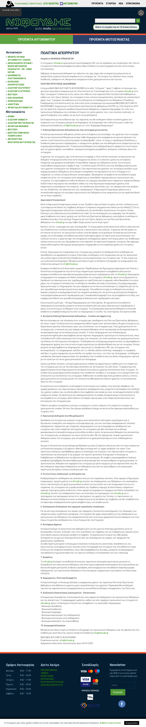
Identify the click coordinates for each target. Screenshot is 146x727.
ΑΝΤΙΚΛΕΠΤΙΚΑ (15, 139)
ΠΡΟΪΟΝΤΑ (97, 3)
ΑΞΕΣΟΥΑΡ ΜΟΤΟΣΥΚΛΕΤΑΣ (21, 123)
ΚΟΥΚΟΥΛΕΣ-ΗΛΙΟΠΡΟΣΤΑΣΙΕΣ (16, 83)
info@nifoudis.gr (70, 125)
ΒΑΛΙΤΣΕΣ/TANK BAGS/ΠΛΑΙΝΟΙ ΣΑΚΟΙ (18, 134)
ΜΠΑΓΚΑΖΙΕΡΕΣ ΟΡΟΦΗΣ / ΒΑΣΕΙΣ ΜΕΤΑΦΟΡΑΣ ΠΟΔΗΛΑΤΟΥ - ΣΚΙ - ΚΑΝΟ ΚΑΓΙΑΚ (20, 67)
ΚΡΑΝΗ (11, 116)
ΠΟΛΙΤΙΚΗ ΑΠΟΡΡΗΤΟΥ (52, 685)
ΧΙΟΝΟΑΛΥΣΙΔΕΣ (15, 101)
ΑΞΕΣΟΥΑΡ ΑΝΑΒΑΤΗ (18, 120)
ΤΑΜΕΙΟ (44, 673)
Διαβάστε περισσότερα (110, 723)
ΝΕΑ (121, 3)
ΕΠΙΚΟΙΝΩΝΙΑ (133, 3)
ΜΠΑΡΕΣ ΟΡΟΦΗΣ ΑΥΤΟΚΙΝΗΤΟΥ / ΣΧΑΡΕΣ (19, 58)
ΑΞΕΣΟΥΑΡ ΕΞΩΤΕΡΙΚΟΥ (19, 91)
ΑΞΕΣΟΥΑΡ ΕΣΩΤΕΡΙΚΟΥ (19, 88)
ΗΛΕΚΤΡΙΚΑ (13, 104)
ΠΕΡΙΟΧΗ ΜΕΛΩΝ (49, 670)
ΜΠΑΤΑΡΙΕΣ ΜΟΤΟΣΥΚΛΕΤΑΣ (21, 142)
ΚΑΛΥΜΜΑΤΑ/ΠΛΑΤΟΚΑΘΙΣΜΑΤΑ (17, 77)
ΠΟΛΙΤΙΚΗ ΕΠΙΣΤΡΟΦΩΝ (52, 682)
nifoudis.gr (58, 63)
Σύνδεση (141, 12)
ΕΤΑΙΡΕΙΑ (111, 3)
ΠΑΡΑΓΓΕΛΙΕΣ (47, 676)
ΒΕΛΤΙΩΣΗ (12, 94)
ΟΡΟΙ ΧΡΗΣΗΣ (47, 679)
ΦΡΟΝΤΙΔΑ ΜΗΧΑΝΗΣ (18, 126)
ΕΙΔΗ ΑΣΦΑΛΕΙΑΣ (15, 98)
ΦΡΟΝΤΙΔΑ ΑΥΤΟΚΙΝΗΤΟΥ (20, 107)
